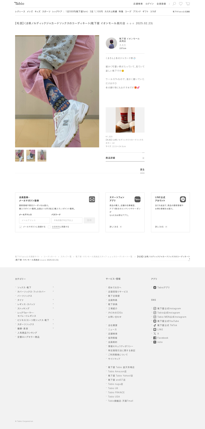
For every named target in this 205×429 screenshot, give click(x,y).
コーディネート (50, 257)
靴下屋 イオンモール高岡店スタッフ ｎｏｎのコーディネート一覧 (104, 257)
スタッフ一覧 (66, 257)
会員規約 (56, 227)
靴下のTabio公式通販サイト (27, 257)
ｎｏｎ (122, 45)
